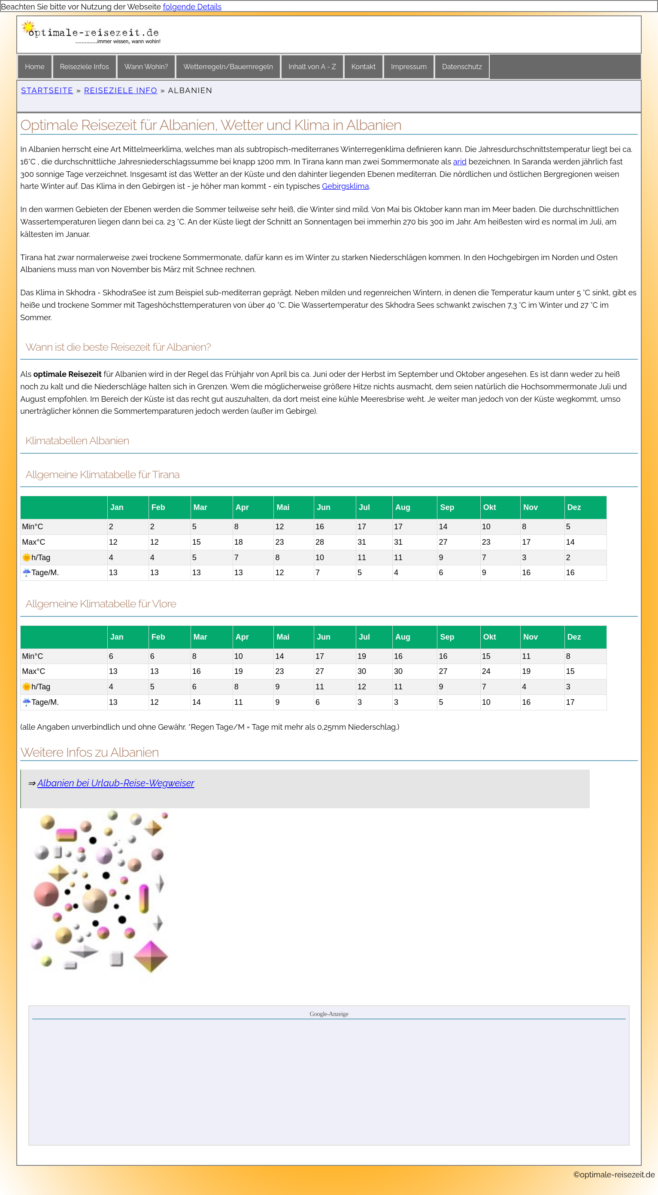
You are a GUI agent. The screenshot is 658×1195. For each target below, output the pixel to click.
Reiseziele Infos (84, 67)
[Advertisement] (329, 1082)
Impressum (409, 67)
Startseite (47, 90)
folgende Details (192, 6)
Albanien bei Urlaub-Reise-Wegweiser (115, 783)
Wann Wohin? (146, 67)
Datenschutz (462, 67)
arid (460, 161)
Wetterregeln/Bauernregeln (228, 67)
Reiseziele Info (121, 90)
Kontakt (364, 67)
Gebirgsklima (345, 186)
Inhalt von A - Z (312, 67)
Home (34, 67)
